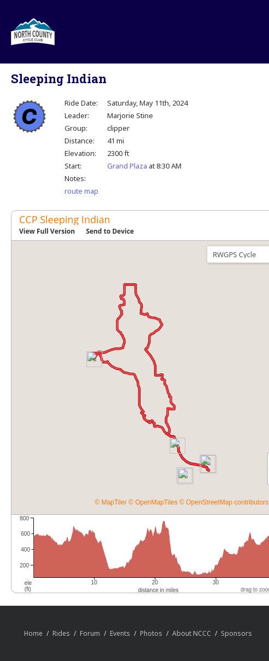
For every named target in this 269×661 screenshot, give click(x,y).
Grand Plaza (127, 166)
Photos (151, 633)
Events (120, 633)
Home (33, 633)
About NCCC (191, 633)
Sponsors (236, 633)
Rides (61, 633)
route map (81, 191)
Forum (90, 633)
